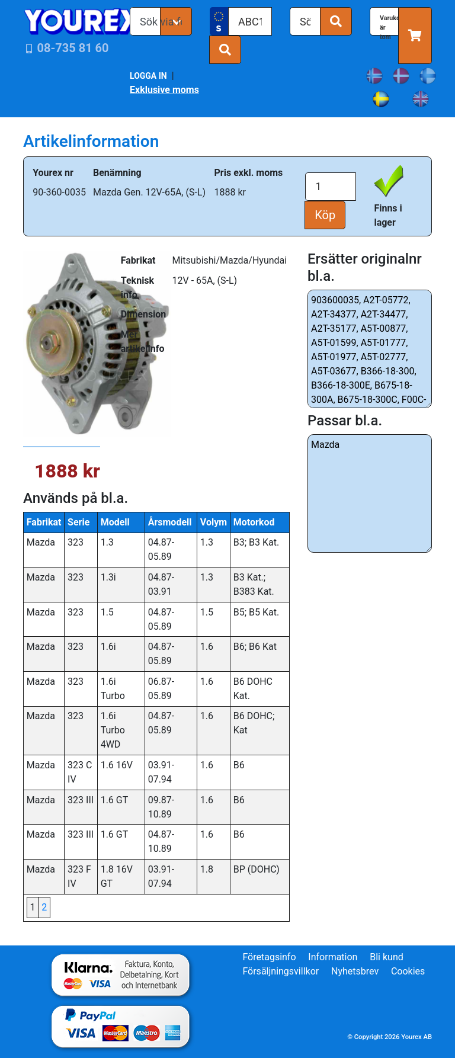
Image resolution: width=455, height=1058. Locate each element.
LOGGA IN (148, 76)
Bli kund (386, 957)
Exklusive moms (164, 89)
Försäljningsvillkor (280, 971)
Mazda (369, 493)
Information (332, 957)
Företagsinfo (269, 957)
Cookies (408, 971)
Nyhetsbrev (355, 971)
